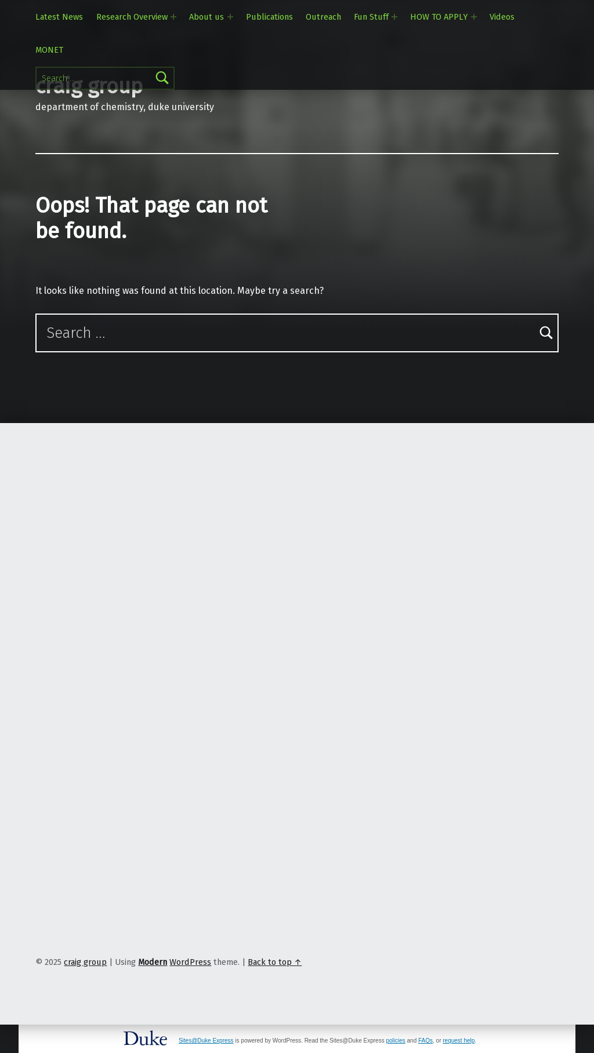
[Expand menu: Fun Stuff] (394, 17)
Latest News (59, 17)
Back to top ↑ (275, 962)
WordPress (190, 962)
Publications (269, 17)
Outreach (323, 17)
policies (395, 1040)
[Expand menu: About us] (230, 17)
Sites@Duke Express (206, 1040)
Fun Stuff (371, 17)
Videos (502, 17)
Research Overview (132, 17)
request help (459, 1040)
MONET (49, 50)
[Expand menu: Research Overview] (173, 17)
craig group (85, 962)
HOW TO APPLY (439, 17)
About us (206, 17)
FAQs (425, 1040)
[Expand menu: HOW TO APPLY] (474, 17)
